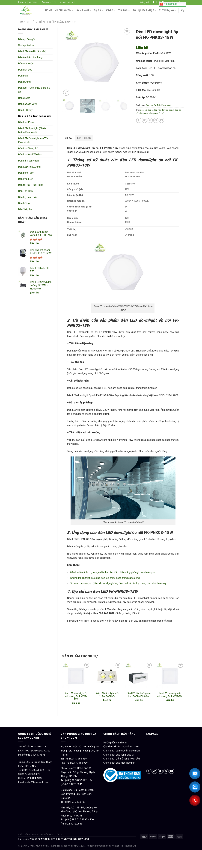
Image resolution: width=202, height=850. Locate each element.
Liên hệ (34, 243)
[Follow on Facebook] (153, 2)
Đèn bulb (23, 75)
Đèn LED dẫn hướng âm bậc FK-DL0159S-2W (139, 695)
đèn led (143, 110)
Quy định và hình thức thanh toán (121, 746)
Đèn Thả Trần (25, 191)
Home (48, 10)
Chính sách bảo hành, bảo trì (118, 754)
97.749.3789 (78, 801)
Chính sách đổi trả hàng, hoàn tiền (121, 758)
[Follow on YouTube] (171, 771)
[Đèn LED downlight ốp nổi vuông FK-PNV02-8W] (170, 676)
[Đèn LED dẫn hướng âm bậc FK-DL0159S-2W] (139, 676)
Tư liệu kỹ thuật (144, 10)
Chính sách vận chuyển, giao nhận (121, 750)
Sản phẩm (83, 10)
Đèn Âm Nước (25, 63)
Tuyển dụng (167, 10)
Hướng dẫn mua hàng (115, 742)
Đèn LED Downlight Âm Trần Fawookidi (33, 140)
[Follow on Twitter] (160, 771)
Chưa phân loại (26, 45)
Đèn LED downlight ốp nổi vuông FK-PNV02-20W (76, 696)
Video (110, 10)
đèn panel (144, 113)
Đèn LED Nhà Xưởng (29, 166)
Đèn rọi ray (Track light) (30, 184)
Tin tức (124, 10)
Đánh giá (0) (84, 138)
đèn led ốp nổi (154, 110)
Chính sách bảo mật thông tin (119, 762)
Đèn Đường (24, 81)
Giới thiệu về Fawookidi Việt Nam (35, 834)
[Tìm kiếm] (182, 10)
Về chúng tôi (64, 10)
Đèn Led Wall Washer (30, 154)
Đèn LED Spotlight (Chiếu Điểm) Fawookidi (32, 130)
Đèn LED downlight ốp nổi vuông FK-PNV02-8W (169, 695)
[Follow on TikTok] (156, 2)
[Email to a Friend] (150, 120)
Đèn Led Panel (26, 122)
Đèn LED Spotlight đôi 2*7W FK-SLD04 (107, 695)
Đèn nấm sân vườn (28, 160)
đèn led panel (168, 110)
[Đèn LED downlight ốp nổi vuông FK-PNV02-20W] (76, 676)
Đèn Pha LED (25, 178)
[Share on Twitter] (144, 120)
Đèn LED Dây (25, 110)
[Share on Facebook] (138, 120)
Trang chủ (26, 22)
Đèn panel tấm (26, 172)
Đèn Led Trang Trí (27, 148)
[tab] (68, 138)
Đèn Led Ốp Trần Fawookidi (59, 22)
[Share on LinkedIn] (161, 120)
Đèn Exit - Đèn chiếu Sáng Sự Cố (34, 89)
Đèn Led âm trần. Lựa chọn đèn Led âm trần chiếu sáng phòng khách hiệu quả (112, 572)
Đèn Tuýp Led (25, 209)
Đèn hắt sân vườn (27, 103)
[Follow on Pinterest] (166, 771)
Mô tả (68, 138)
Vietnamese (168, 4)
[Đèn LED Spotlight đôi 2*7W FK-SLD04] (107, 676)
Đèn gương (24, 97)
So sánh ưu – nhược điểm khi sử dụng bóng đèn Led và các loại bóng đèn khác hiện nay (118, 583)
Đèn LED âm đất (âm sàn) (32, 51)
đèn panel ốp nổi (156, 113)
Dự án (98, 10)
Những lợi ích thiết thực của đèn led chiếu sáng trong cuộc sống (105, 577)
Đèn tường (24, 203)
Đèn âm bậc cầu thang (30, 57)
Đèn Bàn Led (25, 69)
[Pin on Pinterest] (155, 120)
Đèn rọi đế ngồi (26, 39)
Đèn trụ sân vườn (27, 197)
